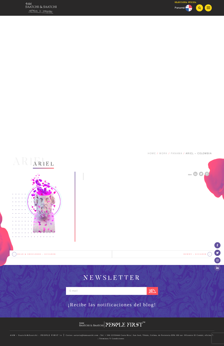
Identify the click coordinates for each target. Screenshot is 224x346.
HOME (152, 153)
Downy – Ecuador (198, 254)
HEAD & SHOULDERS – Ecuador (34, 254)
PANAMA (176, 153)
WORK (163, 153)
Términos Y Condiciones (111, 338)
